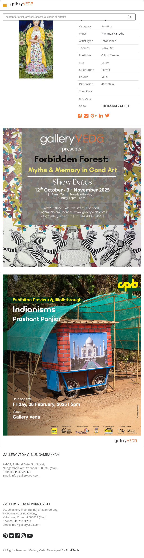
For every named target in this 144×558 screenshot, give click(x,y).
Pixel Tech (72, 550)
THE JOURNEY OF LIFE (115, 106)
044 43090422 (22, 472)
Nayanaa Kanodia (112, 33)
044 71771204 (22, 521)
